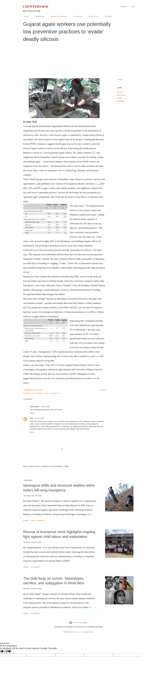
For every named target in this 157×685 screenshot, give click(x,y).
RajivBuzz (107, 16)
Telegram (91, 632)
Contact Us (76, 16)
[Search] (124, 6)
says (97, 183)
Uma (31, 418)
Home (25, 16)
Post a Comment (37, 520)
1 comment (35, 567)
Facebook (81, 632)
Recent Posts (92, 16)
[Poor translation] (8, 651)
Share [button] (119, 80)
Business (120, 92)
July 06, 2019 (45, 406)
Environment (121, 95)
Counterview (35, 6)
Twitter (75, 632)
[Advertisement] (78, 60)
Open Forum (38, 16)
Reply (32, 413)
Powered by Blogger (78, 623)
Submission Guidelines (57, 16)
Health (119, 98)
